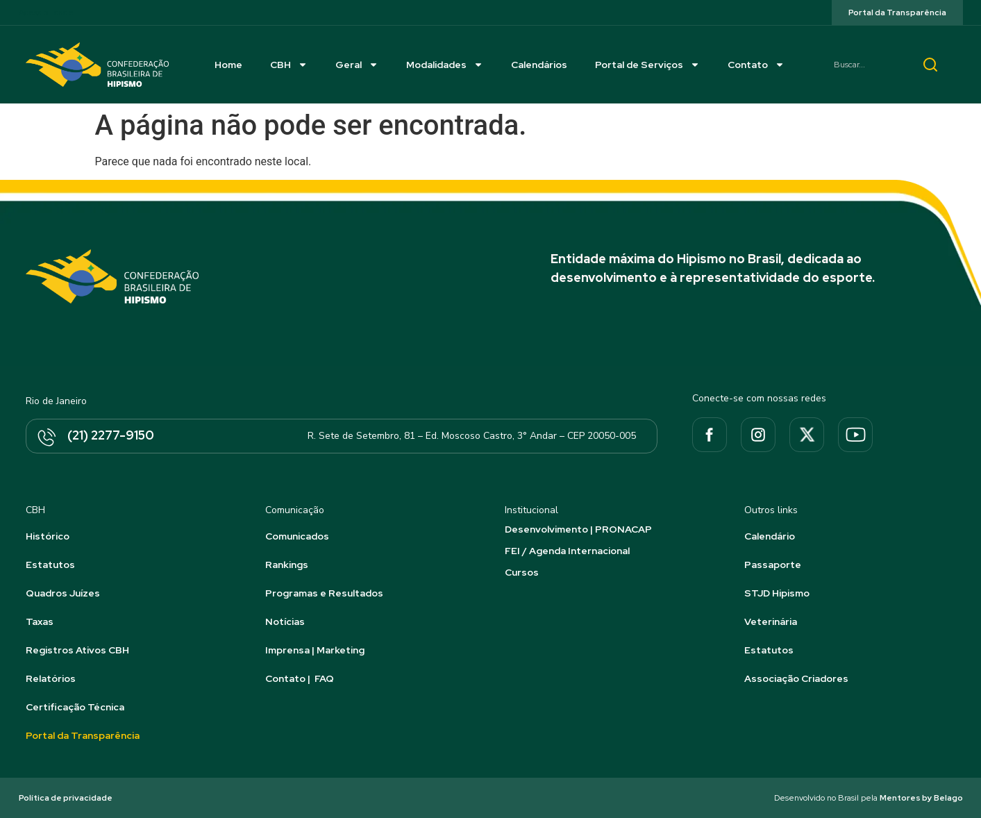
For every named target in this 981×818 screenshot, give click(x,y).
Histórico (47, 536)
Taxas (39, 621)
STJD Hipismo (777, 593)
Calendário (769, 536)
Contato (756, 64)
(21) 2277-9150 (110, 435)
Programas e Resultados (324, 593)
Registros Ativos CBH (77, 650)
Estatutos (50, 564)
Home (228, 64)
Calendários (539, 64)
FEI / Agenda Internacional (567, 550)
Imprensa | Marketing (314, 650)
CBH (289, 64)
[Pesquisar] (930, 65)
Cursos (522, 572)
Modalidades (444, 64)
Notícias (285, 621)
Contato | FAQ (299, 678)
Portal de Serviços (647, 64)
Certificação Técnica (75, 707)
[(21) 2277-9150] (46, 438)
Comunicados (297, 536)
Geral (356, 64)
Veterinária (770, 621)
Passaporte (772, 564)
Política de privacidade (65, 797)
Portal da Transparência (83, 735)
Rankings (286, 564)
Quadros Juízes (63, 593)
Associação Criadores (796, 678)
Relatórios (51, 678)
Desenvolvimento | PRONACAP (578, 529)
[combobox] (865, 65)
